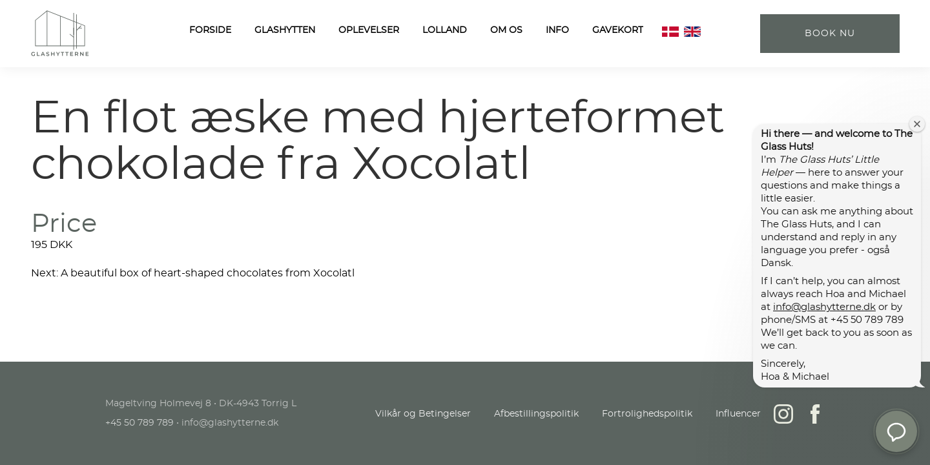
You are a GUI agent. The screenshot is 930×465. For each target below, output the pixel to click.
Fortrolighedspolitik (647, 413)
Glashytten (284, 30)
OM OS (506, 30)
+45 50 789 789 (139, 423)
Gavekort (617, 30)
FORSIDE (210, 30)
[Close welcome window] (917, 124)
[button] (896, 431)
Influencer (738, 413)
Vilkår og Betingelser (423, 413)
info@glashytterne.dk (824, 307)
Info (557, 30)
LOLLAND (444, 30)
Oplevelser (368, 30)
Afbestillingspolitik (536, 413)
